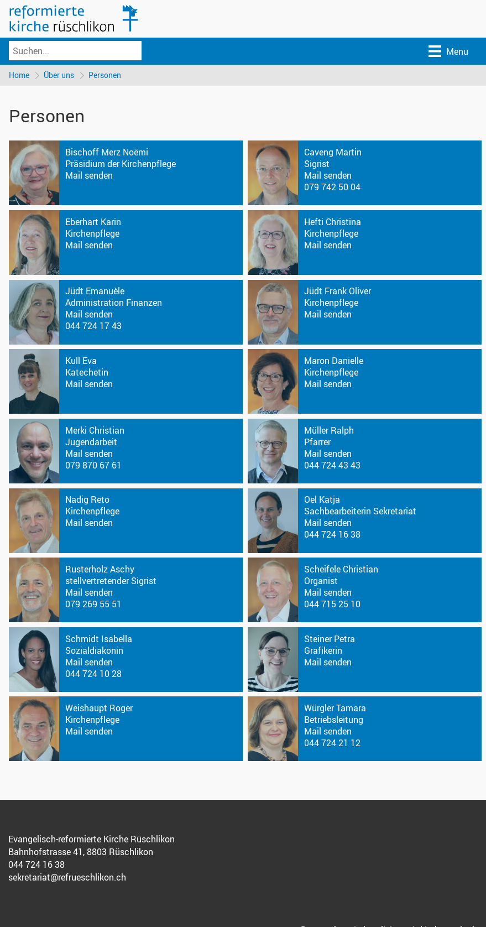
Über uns (59, 75)
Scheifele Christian (341, 569)
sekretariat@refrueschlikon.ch (67, 877)
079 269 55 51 (93, 604)
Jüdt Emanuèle (94, 291)
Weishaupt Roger (99, 708)
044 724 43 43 (332, 465)
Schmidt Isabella (98, 639)
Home (19, 75)
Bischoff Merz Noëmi (106, 152)
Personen (104, 75)
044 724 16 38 (332, 534)
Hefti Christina (332, 222)
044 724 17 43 (93, 326)
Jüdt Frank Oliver (337, 291)
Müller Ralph (329, 430)
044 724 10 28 (93, 674)
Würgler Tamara (335, 708)
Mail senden (89, 175)
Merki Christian (94, 430)
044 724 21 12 (332, 743)
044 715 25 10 (332, 604)
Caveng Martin (333, 152)
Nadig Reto (87, 499)
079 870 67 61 (93, 465)
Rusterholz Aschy (99, 569)
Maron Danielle (333, 361)
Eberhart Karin (93, 222)
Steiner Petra (329, 639)
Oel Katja (322, 499)
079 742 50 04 (332, 187)
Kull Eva (81, 361)
